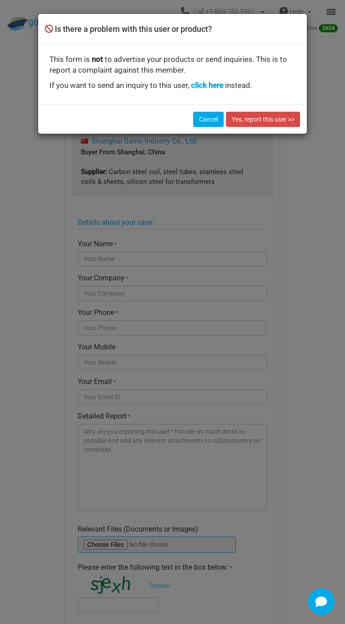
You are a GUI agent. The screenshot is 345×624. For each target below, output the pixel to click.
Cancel (208, 119)
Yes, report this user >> (263, 119)
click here (207, 85)
